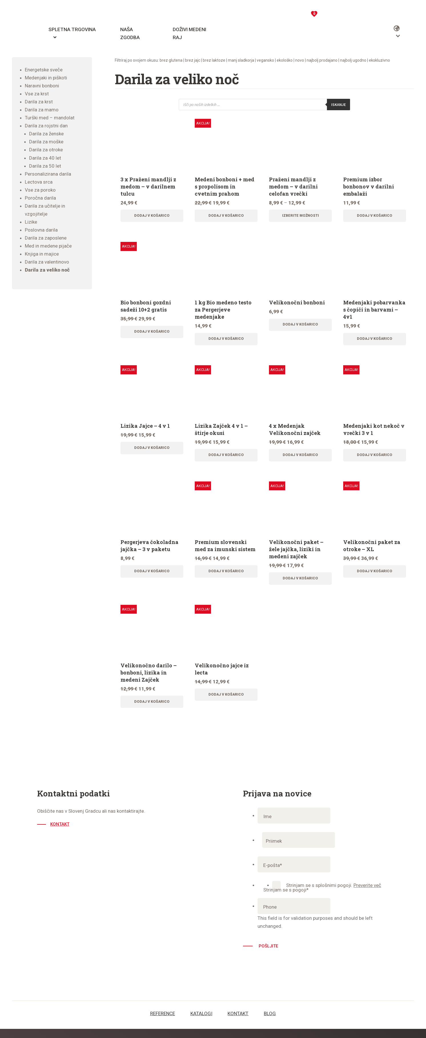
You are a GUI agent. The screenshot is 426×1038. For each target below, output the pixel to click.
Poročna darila (40, 198)
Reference (162, 1022)
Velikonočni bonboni (297, 304)
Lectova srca (39, 182)
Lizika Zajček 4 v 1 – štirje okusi (221, 433)
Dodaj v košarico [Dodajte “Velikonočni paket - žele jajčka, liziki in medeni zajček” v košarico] (300, 585)
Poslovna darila (41, 230)
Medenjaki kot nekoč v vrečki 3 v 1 (374, 433)
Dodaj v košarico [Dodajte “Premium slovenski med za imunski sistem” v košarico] (226, 577)
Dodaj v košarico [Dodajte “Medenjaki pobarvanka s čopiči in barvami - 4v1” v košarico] (374, 342)
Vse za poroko (40, 190)
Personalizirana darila (48, 174)
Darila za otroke (46, 149)
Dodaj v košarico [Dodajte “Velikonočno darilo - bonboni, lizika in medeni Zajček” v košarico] (152, 710)
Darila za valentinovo (47, 262)
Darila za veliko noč (47, 270)
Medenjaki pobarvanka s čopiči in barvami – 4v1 (374, 311)
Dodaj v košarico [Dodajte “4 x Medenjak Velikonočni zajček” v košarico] (300, 459)
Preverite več (367, 895)
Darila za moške (46, 141)
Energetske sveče (44, 70)
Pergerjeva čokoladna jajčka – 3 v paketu (149, 551)
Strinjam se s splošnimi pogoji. (333, 895)
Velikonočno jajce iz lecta (222, 676)
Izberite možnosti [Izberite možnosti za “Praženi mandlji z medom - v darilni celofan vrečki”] (300, 216)
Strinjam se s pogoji (286, 899)
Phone (270, 916)
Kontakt (60, 833)
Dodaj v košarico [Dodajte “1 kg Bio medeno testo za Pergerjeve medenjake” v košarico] (226, 342)
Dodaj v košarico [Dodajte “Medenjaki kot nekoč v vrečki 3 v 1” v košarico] (374, 459)
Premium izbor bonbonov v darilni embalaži (368, 186)
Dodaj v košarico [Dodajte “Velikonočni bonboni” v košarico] (300, 327)
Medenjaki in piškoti (46, 78)
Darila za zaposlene (46, 238)
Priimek (276, 850)
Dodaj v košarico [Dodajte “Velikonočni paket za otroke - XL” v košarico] (374, 577)
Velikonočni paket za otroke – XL (371, 551)
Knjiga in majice (42, 254)
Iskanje (337, 104)
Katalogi (201, 1022)
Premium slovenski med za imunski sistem (225, 551)
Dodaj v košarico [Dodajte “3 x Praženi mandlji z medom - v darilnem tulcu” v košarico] (152, 216)
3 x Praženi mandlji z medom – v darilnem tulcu (148, 186)
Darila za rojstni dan (46, 126)
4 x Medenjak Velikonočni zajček (295, 433)
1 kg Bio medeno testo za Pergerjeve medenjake (223, 311)
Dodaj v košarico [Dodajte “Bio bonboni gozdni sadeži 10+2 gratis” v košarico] (152, 334)
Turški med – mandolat (50, 118)
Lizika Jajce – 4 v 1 (145, 429)
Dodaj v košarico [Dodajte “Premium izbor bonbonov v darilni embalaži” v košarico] (374, 216)
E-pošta (272, 875)
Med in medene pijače (48, 246)
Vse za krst (37, 94)
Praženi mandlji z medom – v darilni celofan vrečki (293, 186)
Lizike (31, 222)
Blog (270, 1022)
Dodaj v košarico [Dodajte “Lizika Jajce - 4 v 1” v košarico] (152, 452)
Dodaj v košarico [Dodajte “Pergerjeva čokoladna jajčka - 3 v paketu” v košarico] (152, 577)
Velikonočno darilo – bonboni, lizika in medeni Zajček (148, 679)
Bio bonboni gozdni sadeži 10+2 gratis (145, 308)
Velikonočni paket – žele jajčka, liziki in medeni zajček (296, 554)
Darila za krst (39, 102)
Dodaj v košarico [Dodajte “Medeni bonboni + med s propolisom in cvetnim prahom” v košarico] (226, 216)
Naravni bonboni (42, 86)
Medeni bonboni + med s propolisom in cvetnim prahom (224, 186)
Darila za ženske (46, 133)
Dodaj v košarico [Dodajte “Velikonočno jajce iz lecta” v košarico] (226, 702)
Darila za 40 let (45, 158)
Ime (267, 826)
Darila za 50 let (45, 166)
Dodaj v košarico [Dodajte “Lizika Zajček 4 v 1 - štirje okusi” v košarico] (226, 459)
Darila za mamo (42, 110)
